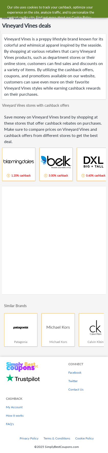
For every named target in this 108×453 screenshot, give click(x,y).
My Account (14, 407)
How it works (15, 415)
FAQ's (10, 424)
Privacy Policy (29, 438)
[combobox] (59, 7)
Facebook (74, 372)
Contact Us (75, 389)
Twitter (73, 381)
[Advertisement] (54, 240)
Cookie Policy (84, 438)
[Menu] (6, 7)
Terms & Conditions (57, 438)
